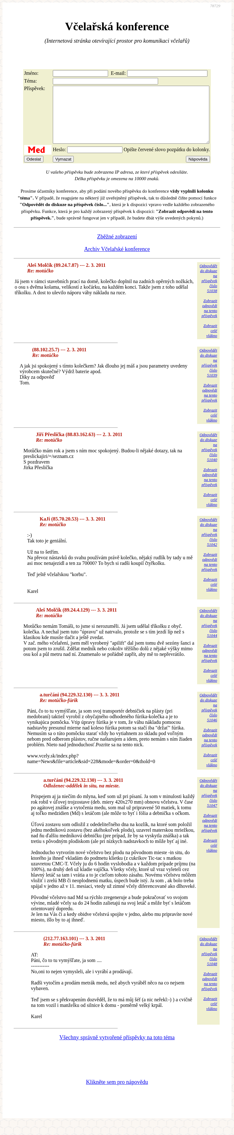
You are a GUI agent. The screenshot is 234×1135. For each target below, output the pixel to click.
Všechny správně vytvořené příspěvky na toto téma (117, 1049)
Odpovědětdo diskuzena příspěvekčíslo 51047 (208, 804)
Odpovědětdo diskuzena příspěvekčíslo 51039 (208, 374)
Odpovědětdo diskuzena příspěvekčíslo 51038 (208, 289)
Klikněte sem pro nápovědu (117, 1093)
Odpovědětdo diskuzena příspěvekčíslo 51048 (208, 962)
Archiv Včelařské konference (117, 260)
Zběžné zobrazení (117, 248)
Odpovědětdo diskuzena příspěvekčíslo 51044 (208, 634)
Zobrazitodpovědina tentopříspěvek (209, 319)
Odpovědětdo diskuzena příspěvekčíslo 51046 (208, 718)
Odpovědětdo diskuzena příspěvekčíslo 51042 (208, 543)
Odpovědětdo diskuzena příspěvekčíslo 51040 (208, 458)
